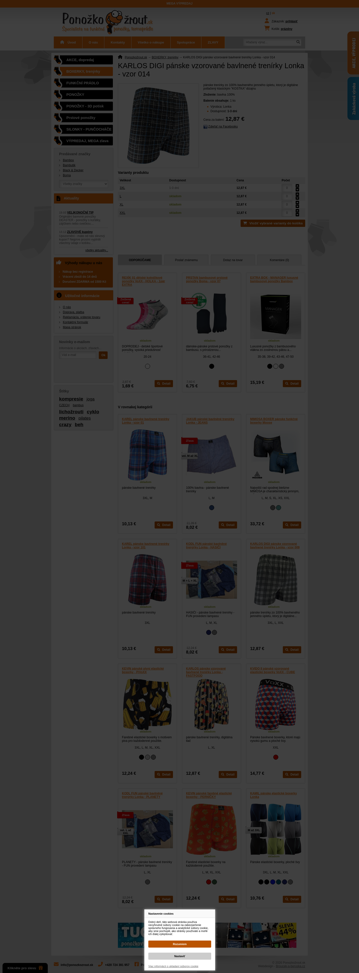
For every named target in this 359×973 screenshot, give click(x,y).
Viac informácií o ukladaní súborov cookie (173, 966)
